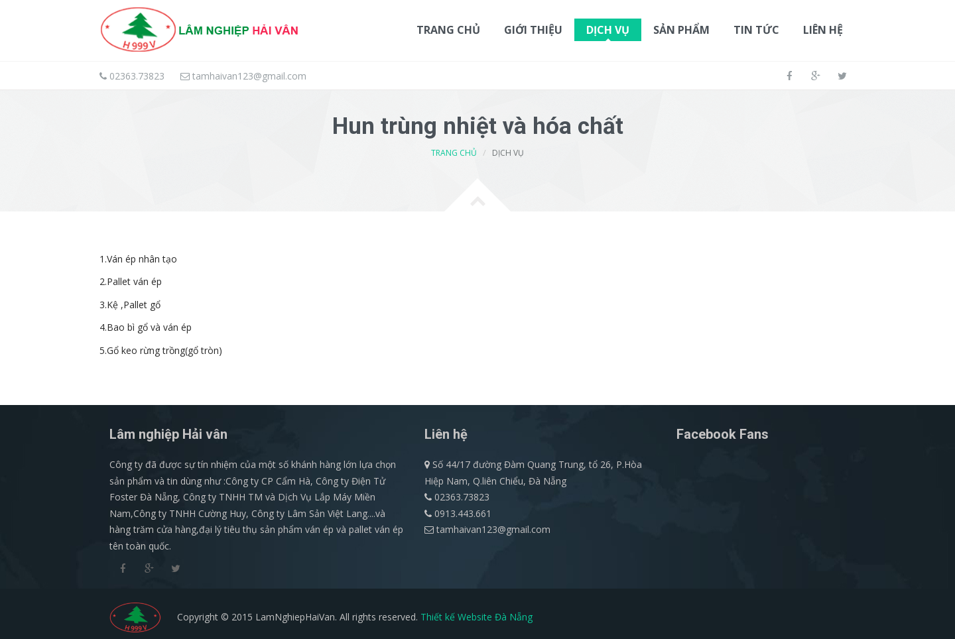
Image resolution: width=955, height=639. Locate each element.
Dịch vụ (607, 32)
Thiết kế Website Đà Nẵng (476, 616)
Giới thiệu (533, 30)
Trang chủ (448, 30)
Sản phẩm (681, 32)
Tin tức (756, 30)
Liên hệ (823, 30)
